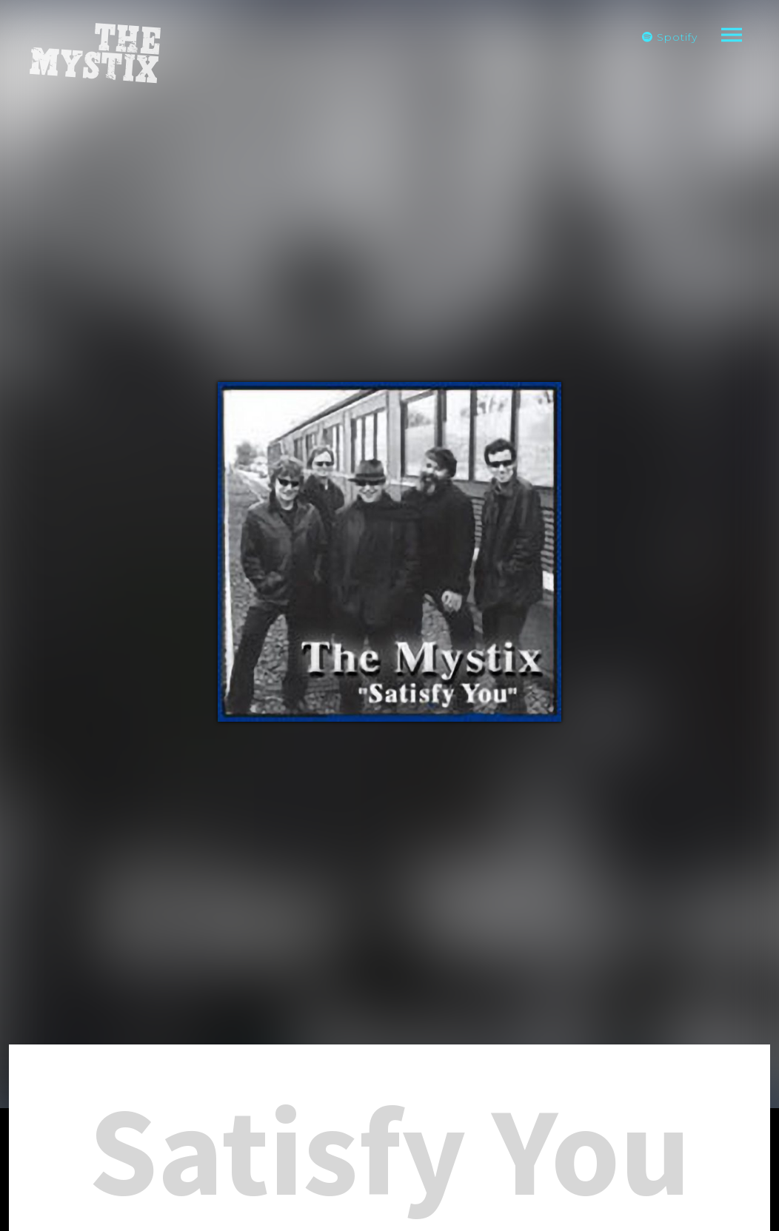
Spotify (670, 37)
